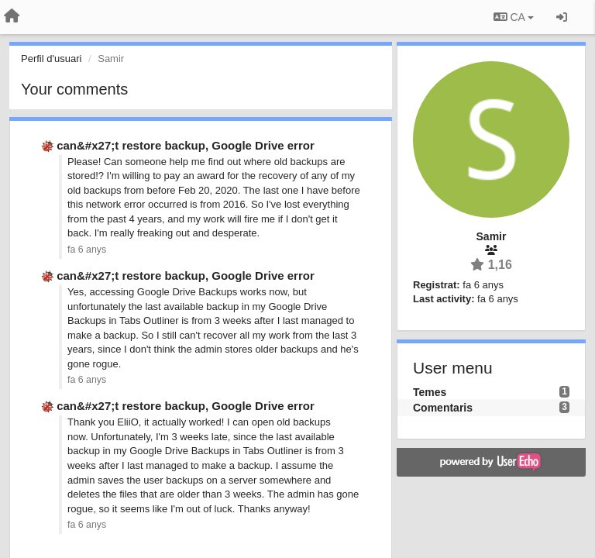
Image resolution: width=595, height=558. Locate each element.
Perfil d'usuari (51, 58)
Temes (429, 392)
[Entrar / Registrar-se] (562, 17)
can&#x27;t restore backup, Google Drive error (186, 145)
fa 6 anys (86, 249)
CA (514, 17)
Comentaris (443, 407)
